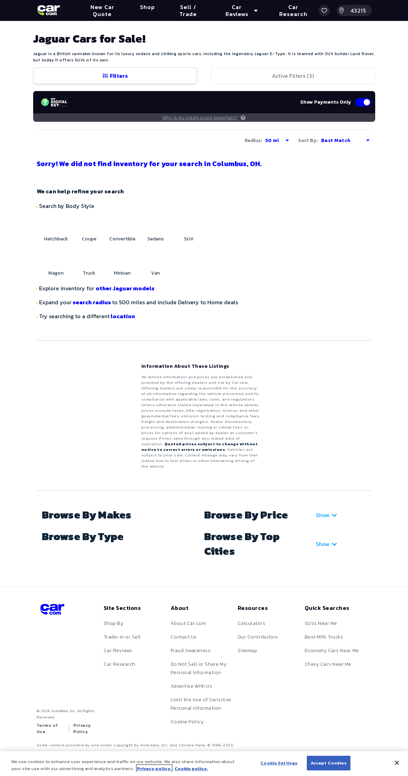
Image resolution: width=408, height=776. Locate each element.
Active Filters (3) (293, 76)
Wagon (56, 273)
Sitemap (247, 650)
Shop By (114, 623)
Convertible (122, 238)
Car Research (119, 664)
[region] (204, 763)
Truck (89, 273)
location (122, 316)
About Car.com (188, 623)
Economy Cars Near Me (332, 650)
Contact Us (184, 637)
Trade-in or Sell (122, 637)
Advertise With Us (192, 686)
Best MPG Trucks (324, 637)
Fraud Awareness (191, 650)
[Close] (397, 762)
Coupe (89, 238)
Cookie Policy (187, 721)
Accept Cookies (329, 763)
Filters (115, 76)
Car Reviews (118, 650)
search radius (92, 302)
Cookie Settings (278, 763)
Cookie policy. (191, 768)
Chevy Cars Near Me (328, 664)
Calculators (252, 623)
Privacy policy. (154, 768)
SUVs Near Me (321, 623)
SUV (189, 238)
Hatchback (56, 238)
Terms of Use (47, 728)
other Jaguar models (125, 288)
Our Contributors (258, 637)
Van (155, 273)
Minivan (122, 273)
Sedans (155, 238)
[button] (324, 10)
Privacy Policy (82, 728)
